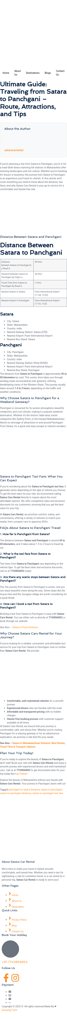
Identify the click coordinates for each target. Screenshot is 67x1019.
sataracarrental (13, 150)
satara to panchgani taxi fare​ (47, 793)
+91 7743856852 (15, 962)
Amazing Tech (9, 1010)
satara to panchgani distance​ (15, 793)
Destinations (32, 73)
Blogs (48, 73)
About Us (17, 73)
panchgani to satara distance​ (24, 790)
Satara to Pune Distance (25, 627)
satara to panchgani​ (51, 790)
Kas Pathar (21, 774)
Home (6, 73)
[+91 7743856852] (10, 949)
